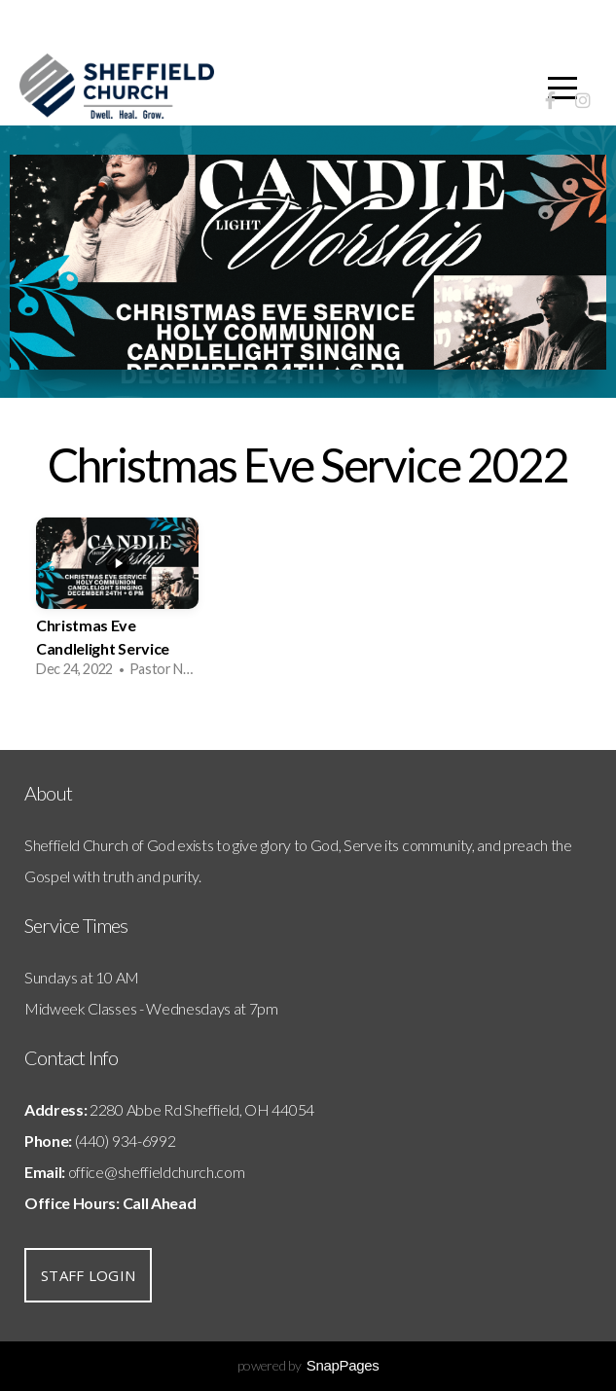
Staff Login (88, 1275)
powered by (308, 1365)
